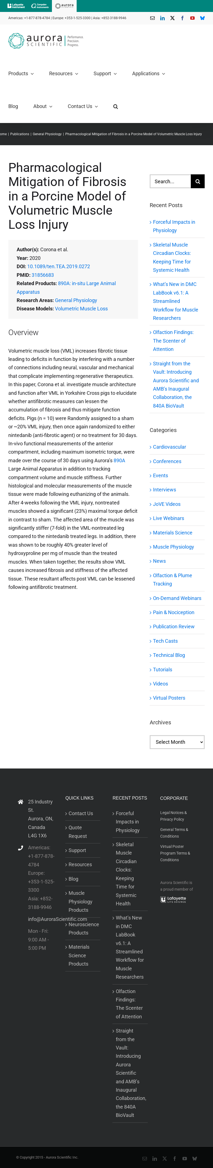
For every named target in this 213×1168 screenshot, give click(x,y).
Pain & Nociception (173, 612)
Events (160, 475)
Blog (73, 879)
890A (119, 460)
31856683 (43, 275)
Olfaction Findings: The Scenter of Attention (173, 340)
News (159, 561)
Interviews (164, 490)
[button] (115, 106)
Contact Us (81, 813)
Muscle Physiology (173, 547)
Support (77, 850)
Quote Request (78, 832)
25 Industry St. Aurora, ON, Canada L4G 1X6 (40, 818)
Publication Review (174, 626)
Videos (160, 684)
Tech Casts (165, 641)
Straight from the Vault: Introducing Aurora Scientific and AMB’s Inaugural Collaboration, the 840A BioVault (130, 1073)
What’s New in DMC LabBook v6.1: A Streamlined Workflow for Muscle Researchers (175, 301)
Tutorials (162, 669)
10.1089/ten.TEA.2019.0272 (58, 266)
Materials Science (172, 533)
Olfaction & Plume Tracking (172, 579)
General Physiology (76, 300)
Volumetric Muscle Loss (81, 309)
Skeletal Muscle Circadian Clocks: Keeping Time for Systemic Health (126, 874)
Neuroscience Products (83, 928)
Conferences (167, 461)
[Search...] (170, 181)
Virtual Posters (169, 698)
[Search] (198, 181)
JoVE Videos (167, 504)
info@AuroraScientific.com (41, 919)
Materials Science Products (79, 955)
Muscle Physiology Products (80, 901)
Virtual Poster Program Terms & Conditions (175, 853)
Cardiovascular (169, 447)
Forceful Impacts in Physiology (128, 821)
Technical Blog (169, 655)
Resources (80, 864)
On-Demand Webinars (177, 598)
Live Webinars (168, 518)
